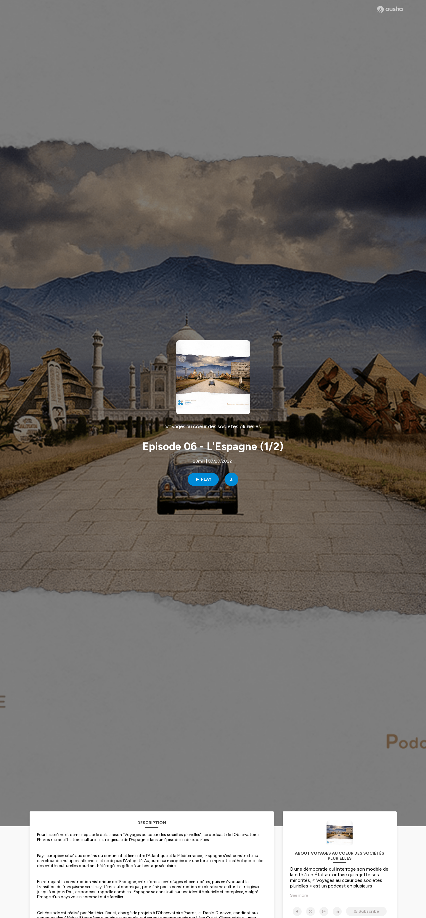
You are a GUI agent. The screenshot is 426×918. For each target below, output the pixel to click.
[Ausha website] (390, 9)
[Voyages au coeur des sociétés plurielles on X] (310, 911)
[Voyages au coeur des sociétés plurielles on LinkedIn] (337, 911)
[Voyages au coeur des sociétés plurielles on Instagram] (323, 911)
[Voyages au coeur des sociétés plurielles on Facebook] (297, 911)
